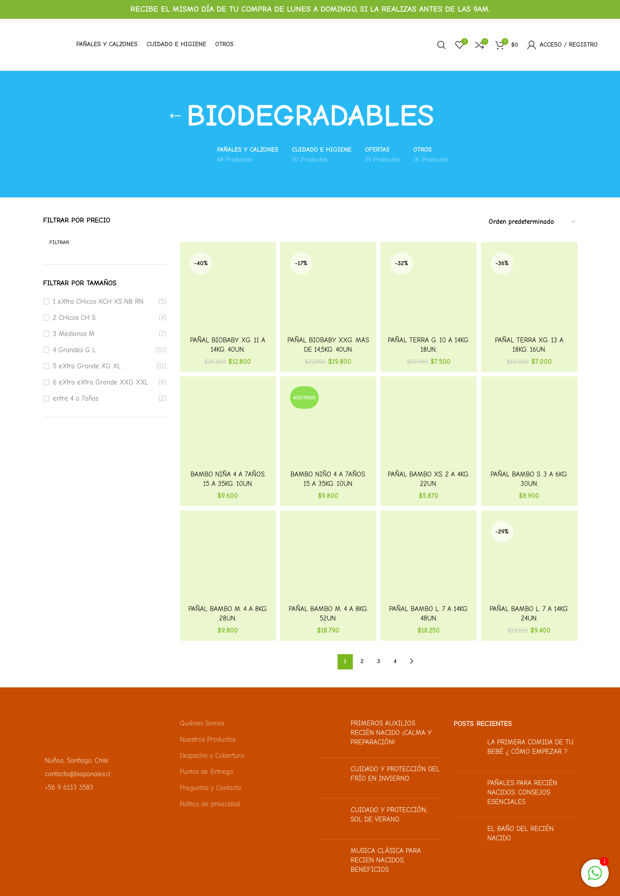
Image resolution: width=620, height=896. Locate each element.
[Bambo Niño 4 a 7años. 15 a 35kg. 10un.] (328, 424)
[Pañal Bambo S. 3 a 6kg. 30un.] (529, 424)
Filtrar (59, 242)
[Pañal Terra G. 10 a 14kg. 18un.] (428, 290)
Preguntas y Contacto (210, 788)
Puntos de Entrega (206, 772)
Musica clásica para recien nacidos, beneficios (386, 860)
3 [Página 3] (378, 661)
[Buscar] (442, 45)
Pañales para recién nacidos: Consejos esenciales (522, 792)
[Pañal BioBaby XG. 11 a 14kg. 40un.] (227, 290)
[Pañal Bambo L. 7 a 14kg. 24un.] (529, 558)
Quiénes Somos (202, 723)
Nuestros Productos (207, 739)
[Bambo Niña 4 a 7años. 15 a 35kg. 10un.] (227, 424)
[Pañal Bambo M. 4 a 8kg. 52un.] (328, 558)
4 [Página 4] (395, 661)
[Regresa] (175, 116)
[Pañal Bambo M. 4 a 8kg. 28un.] (227, 558)
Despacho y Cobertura (212, 756)
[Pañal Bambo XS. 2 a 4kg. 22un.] (428, 424)
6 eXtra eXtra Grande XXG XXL (100, 382)
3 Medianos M (74, 334)
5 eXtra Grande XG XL (87, 366)
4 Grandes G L (74, 350)
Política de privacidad (210, 804)
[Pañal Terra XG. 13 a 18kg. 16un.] (529, 290)
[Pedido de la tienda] (532, 222)
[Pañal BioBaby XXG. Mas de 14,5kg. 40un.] (328, 290)
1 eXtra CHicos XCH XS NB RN (98, 301)
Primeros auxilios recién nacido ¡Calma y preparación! (391, 732)
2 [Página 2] (362, 661)
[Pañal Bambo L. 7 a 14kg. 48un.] (428, 558)
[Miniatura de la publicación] (330, 735)
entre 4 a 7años (75, 398)
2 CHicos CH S (74, 318)
